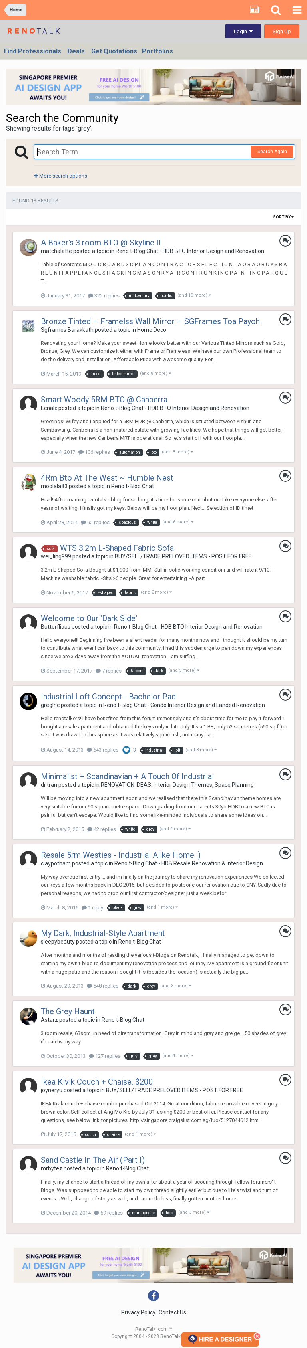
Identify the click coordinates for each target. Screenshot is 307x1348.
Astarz (49, 1020)
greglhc (50, 705)
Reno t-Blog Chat (132, 486)
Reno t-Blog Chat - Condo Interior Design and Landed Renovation (184, 705)
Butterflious (55, 627)
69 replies (108, 1213)
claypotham (56, 863)
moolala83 (54, 486)
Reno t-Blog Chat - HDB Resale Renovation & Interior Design (188, 863)
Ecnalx (49, 408)
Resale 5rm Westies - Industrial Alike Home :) (121, 855)
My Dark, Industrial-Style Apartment (103, 933)
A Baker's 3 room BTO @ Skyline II (101, 242)
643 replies (102, 750)
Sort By (283, 217)
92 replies (95, 522)
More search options (60, 176)
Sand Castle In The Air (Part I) (93, 1160)
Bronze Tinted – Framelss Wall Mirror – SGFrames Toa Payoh (150, 321)
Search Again (272, 151)
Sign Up (282, 31)
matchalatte (56, 251)
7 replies (109, 671)
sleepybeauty (58, 941)
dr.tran (49, 785)
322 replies (104, 296)
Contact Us (172, 1312)
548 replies (102, 986)
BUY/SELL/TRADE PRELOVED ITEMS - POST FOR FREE (183, 556)
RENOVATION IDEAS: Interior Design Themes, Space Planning (177, 785)
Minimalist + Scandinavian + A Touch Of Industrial (127, 776)
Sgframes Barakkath (67, 330)
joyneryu (51, 1090)
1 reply (92, 908)
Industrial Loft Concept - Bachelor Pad (108, 696)
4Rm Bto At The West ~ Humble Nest (107, 478)
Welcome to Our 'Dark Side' (89, 618)
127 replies (104, 1056)
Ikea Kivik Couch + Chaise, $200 (97, 1082)
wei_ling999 (56, 556)
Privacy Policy (138, 1312)
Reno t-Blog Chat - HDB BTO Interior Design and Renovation (190, 251)
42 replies (101, 829)
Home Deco (151, 330)
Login (243, 31)
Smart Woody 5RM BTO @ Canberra (104, 399)
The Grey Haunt (68, 1011)
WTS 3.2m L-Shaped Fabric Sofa (117, 548)
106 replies (94, 452)
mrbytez (51, 1168)
